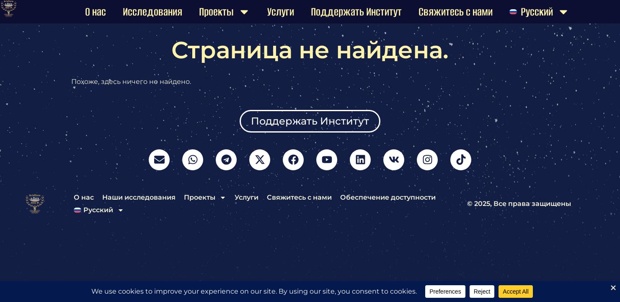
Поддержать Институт (356, 11)
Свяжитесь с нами (455, 11)
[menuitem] (539, 11)
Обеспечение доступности (388, 197)
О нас (95, 11)
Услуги (280, 11)
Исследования (152, 11)
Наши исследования (139, 197)
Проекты (225, 11)
